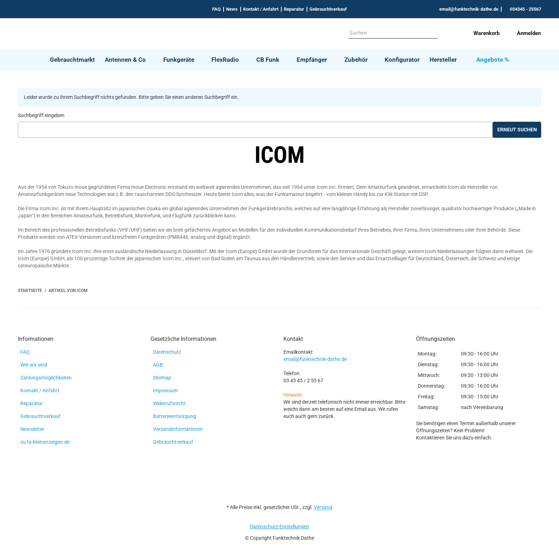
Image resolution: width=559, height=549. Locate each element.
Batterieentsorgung (174, 416)
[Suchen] (388, 33)
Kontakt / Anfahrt (260, 9)
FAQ (216, 9)
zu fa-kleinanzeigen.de (45, 442)
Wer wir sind (33, 365)
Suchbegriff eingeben (41, 115)
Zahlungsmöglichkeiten (46, 378)
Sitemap (162, 378)
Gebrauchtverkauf (328, 9)
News (232, 9)
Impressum (165, 390)
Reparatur (294, 9)
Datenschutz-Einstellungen (279, 526)
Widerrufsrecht (169, 403)
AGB (158, 365)
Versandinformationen (178, 429)
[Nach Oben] (2, 545)
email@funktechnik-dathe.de (315, 359)
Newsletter (32, 429)
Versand (323, 507)
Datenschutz (167, 352)
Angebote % (492, 59)
